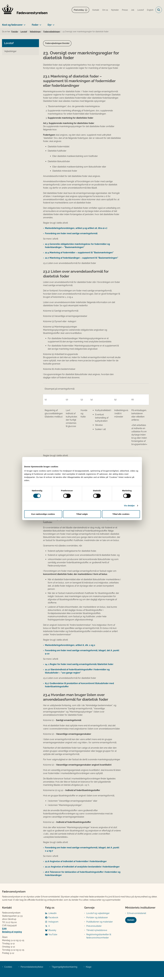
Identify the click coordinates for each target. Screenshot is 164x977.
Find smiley (79, 10)
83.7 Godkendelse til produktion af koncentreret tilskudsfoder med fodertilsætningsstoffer (79, 685)
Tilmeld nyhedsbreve (96, 930)
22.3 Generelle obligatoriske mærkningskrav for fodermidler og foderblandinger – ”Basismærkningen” (77, 245)
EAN (4, 928)
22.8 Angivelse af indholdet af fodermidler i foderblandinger (76, 861)
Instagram (53, 921)
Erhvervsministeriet (136, 913)
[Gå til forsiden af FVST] (23, 10)
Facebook (53, 917)
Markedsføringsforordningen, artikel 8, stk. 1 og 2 (70, 645)
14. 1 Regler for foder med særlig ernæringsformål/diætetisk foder (79, 664)
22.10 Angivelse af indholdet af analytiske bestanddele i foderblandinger (82, 866)
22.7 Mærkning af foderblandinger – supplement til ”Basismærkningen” (81, 258)
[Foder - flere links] (39, 24)
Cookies (8, 967)
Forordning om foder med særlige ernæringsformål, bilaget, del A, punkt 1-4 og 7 (82, 849)
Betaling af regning (12, 932)
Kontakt (130, 920)
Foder (35, 24)
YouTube (52, 934)
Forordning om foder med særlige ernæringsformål (71, 233)
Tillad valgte (82, 514)
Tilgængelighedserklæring (64, 967)
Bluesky (52, 930)
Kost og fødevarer (12, 24)
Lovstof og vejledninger (98, 913)
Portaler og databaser (97, 917)
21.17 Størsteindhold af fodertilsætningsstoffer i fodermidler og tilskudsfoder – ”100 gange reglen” (77, 671)
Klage (88, 967)
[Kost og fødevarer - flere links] (24, 24)
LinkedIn (52, 913)
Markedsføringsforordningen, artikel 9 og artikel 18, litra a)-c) (76, 228)
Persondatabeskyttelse (32, 967)
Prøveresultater (94, 926)
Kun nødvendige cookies (43, 514)
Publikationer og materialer (99, 921)
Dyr (50, 24)
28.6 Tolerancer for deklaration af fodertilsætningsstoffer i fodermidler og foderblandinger (82, 873)
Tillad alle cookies (120, 514)
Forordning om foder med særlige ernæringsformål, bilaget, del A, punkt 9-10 (82, 652)
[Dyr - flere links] (53, 24)
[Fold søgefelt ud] (158, 10)
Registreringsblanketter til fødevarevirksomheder (98, 936)
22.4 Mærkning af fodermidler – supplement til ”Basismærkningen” (79, 252)
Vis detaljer (129, 505)
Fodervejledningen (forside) (57, 43)
